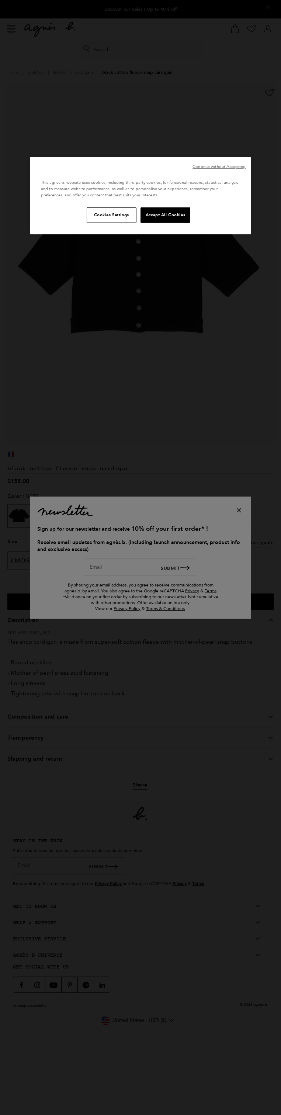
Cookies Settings (111, 215)
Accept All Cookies (165, 215)
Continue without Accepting (219, 166)
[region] (140, 195)
